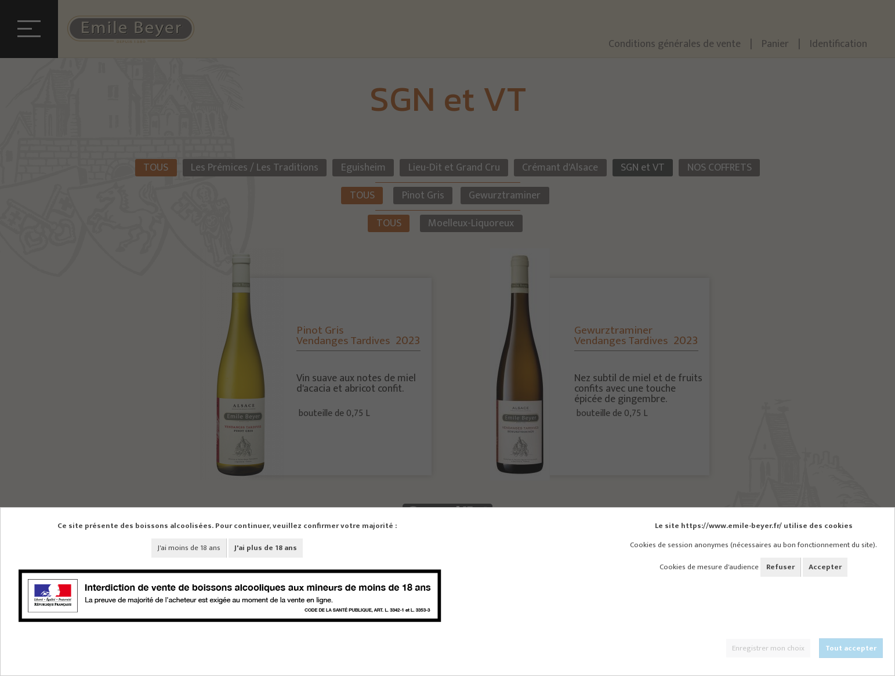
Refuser (780, 567)
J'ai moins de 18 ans (188, 547)
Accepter (825, 567)
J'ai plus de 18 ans (265, 547)
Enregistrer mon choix (768, 648)
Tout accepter (850, 648)
